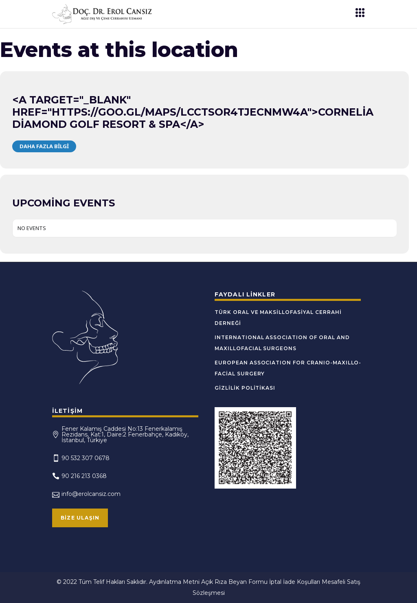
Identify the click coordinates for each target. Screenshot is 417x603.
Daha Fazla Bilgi (44, 146)
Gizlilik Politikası (245, 388)
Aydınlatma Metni (174, 581)
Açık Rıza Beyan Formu (234, 581)
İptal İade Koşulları (294, 581)
